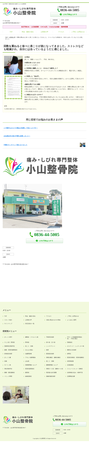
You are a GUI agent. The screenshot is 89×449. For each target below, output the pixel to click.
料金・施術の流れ (28, 32)
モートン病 (7, 365)
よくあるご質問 (71, 320)
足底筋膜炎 (70, 365)
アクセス (61, 32)
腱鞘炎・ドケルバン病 (31, 337)
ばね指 (27, 361)
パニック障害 (8, 376)
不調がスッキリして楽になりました (15, 145)
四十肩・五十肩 (50, 342)
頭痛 (5, 361)
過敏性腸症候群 (50, 376)
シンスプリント (50, 346)
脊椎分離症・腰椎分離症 (53, 357)
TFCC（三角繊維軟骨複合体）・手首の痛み (74, 337)
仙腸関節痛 (28, 353)
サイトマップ (8, 323)
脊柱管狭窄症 (8, 368)
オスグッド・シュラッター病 (75, 346)
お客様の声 (44, 32)
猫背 (47, 350)
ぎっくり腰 (7, 357)
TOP (11, 32)
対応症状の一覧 (29, 323)
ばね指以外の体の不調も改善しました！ (17, 136)
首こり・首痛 (29, 346)
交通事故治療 (71, 376)
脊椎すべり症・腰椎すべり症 (54, 368)
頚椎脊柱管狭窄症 (9, 346)
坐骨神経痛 (70, 361)
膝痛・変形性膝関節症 (10, 350)
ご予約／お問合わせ (78, 32)
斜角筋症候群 (8, 353)
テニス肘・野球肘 (9, 342)
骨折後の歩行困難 (51, 372)
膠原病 (27, 372)
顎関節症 (69, 342)
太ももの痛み (29, 350)
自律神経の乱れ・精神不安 (75, 372)
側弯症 (69, 353)
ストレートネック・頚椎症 (75, 368)
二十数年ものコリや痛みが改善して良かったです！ (21, 128)
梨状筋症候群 (50, 353)
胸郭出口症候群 (71, 350)
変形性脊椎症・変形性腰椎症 (75, 357)
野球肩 (27, 342)
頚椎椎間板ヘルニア (31, 365)
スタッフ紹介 (8, 320)
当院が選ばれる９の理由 (53, 320)
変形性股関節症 (29, 368)
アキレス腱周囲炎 (30, 357)
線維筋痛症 (28, 376)
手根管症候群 (50, 337)
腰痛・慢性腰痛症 (9, 372)
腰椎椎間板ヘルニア (52, 365)
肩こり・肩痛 (50, 361)
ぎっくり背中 (8, 337)
